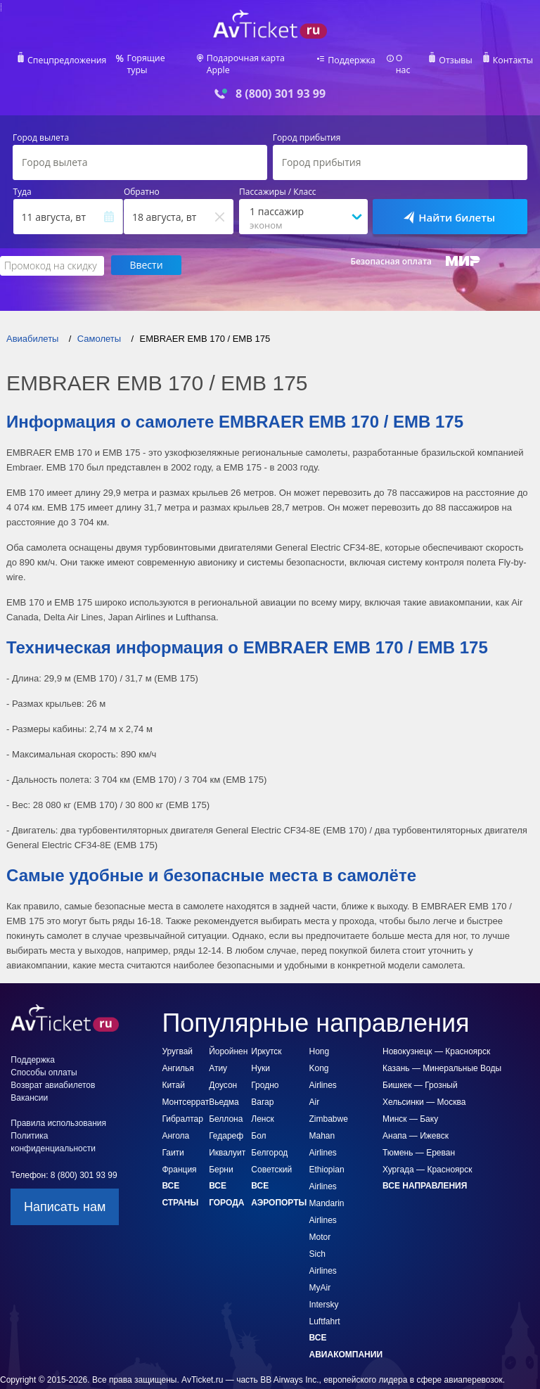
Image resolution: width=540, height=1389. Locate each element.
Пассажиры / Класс (277, 183)
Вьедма (224, 1077)
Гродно (264, 1060)
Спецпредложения (69, 60)
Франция (179, 1144)
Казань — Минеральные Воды (441, 1043)
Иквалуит (227, 1127)
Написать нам (64, 1181)
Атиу (218, 1043)
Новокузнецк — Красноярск (436, 1026)
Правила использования (58, 1098)
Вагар (262, 1077)
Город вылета (41, 128)
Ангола (175, 1110)
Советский (271, 1144)
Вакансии (29, 1072)
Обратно (142, 183)
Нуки (260, 1043)
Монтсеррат (185, 1077)
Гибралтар (182, 1094)
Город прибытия (307, 128)
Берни (221, 1144)
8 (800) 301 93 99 (281, 84)
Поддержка (351, 60)
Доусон (223, 1060)
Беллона (226, 1094)
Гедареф (226, 1110)
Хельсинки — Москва (423, 1077)
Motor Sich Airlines (323, 1228)
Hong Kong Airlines (323, 1043)
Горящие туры (157, 60)
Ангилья (177, 1043)
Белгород (269, 1127)
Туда (22, 183)
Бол (258, 1110)
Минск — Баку (410, 1094)
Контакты (510, 60)
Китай (173, 1060)
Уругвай (177, 1026)
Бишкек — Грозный (420, 1060)
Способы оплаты (44, 1047)
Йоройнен (228, 1026)
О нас (405, 60)
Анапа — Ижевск (415, 1110)
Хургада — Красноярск (427, 1144)
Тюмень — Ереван (418, 1127)
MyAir (320, 1262)
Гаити (173, 1127)
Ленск (262, 1094)
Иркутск (266, 1026)
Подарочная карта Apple (257, 60)
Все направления (424, 1160)
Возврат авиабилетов (53, 1060)
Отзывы (454, 60)
